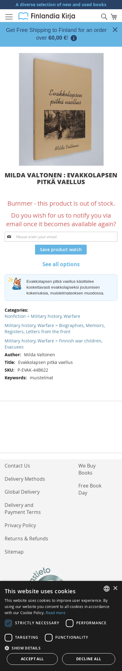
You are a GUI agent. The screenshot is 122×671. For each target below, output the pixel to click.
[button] (61, 648)
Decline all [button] (88, 658)
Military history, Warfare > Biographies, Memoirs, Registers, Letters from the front (55, 328)
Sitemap (14, 551)
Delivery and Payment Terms (23, 508)
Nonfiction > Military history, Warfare (42, 316)
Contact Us (17, 465)
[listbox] (107, 589)
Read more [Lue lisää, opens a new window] (55, 612)
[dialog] (61, 626)
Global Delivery (22, 491)
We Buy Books (87, 469)
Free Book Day (89, 489)
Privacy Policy (20, 525)
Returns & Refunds (26, 538)
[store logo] (46, 16)
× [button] (115, 588)
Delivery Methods (25, 479)
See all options (61, 264)
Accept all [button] (32, 658)
